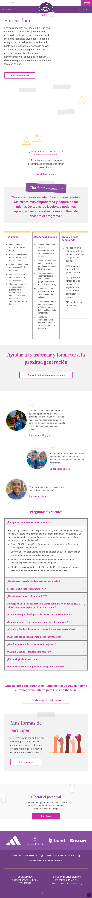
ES (12, 3)
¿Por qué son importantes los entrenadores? (46, 521)
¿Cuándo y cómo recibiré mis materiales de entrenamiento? (46, 621)
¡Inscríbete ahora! (20, 74)
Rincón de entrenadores (60, 855)
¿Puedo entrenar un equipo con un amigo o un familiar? (46, 665)
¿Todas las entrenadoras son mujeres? (46, 588)
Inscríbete (83, 9)
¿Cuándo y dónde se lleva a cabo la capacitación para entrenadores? (46, 628)
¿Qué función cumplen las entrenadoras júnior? (46, 643)
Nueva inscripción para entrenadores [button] (46, 374)
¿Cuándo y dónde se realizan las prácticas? (46, 651)
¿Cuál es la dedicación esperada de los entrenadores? (46, 636)
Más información (46, 173)
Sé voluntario (26, 761)
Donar (86, 3)
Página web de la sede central (46, 860)
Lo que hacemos (8, 9)
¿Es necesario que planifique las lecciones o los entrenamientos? (46, 613)
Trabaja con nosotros (24, 855)
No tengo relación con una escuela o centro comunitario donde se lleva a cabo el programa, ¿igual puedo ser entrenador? (46, 605)
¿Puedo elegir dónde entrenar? (46, 658)
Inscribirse (46, 815)
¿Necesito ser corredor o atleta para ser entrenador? (46, 580)
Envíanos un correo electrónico (46, 699)
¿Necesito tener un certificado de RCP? (46, 595)
